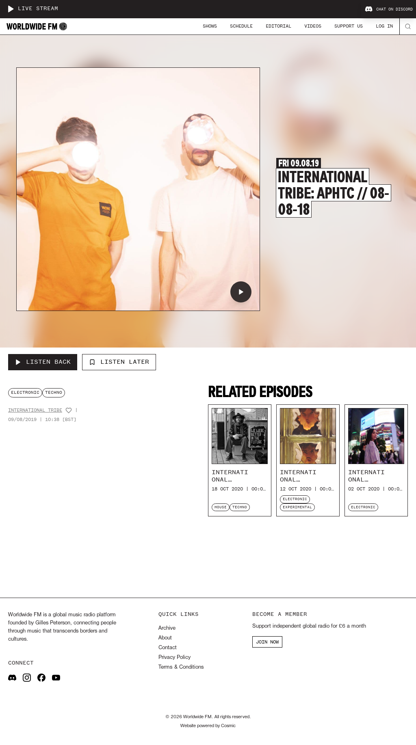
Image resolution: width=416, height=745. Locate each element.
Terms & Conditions (181, 667)
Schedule (241, 26)
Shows (210, 26)
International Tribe (35, 410)
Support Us (348, 26)
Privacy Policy (174, 657)
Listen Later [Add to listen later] (119, 361)
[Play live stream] (10, 9)
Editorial (278, 26)
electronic (25, 392)
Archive (167, 628)
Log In (384, 26)
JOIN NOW (267, 642)
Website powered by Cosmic (208, 726)
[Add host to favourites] (68, 410)
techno (53, 392)
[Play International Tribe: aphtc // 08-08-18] (240, 291)
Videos (312, 26)
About (165, 638)
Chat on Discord (389, 9)
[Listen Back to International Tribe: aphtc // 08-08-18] (42, 362)
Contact (167, 648)
